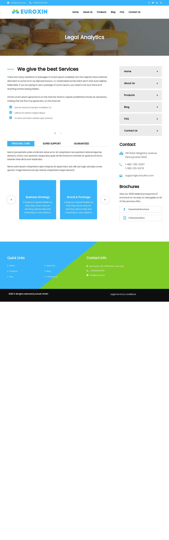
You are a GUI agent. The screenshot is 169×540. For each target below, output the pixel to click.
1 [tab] (55, 133)
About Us (141, 83)
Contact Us (141, 130)
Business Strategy (38, 197)
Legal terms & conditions (123, 294)
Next (105, 200)
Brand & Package (78, 197)
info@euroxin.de (16, 2)
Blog (141, 107)
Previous (11, 200)
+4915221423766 (38, 2)
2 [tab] (61, 133)
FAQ (141, 118)
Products (141, 95)
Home (141, 71)
